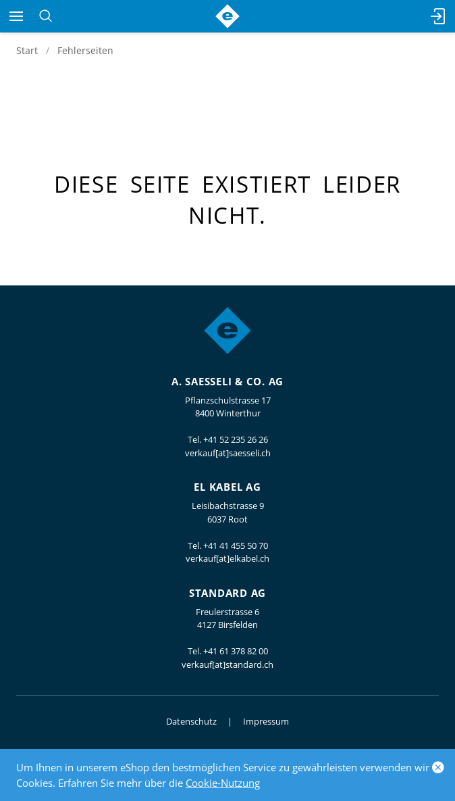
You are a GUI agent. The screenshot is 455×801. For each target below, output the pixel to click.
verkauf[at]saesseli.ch (228, 453)
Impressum (266, 721)
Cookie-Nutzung (223, 783)
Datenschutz (191, 721)
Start (27, 50)
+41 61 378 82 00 (235, 651)
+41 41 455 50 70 (235, 545)
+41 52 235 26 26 (235, 439)
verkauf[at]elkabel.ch (227, 558)
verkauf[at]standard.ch (227, 664)
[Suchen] (45, 16)
